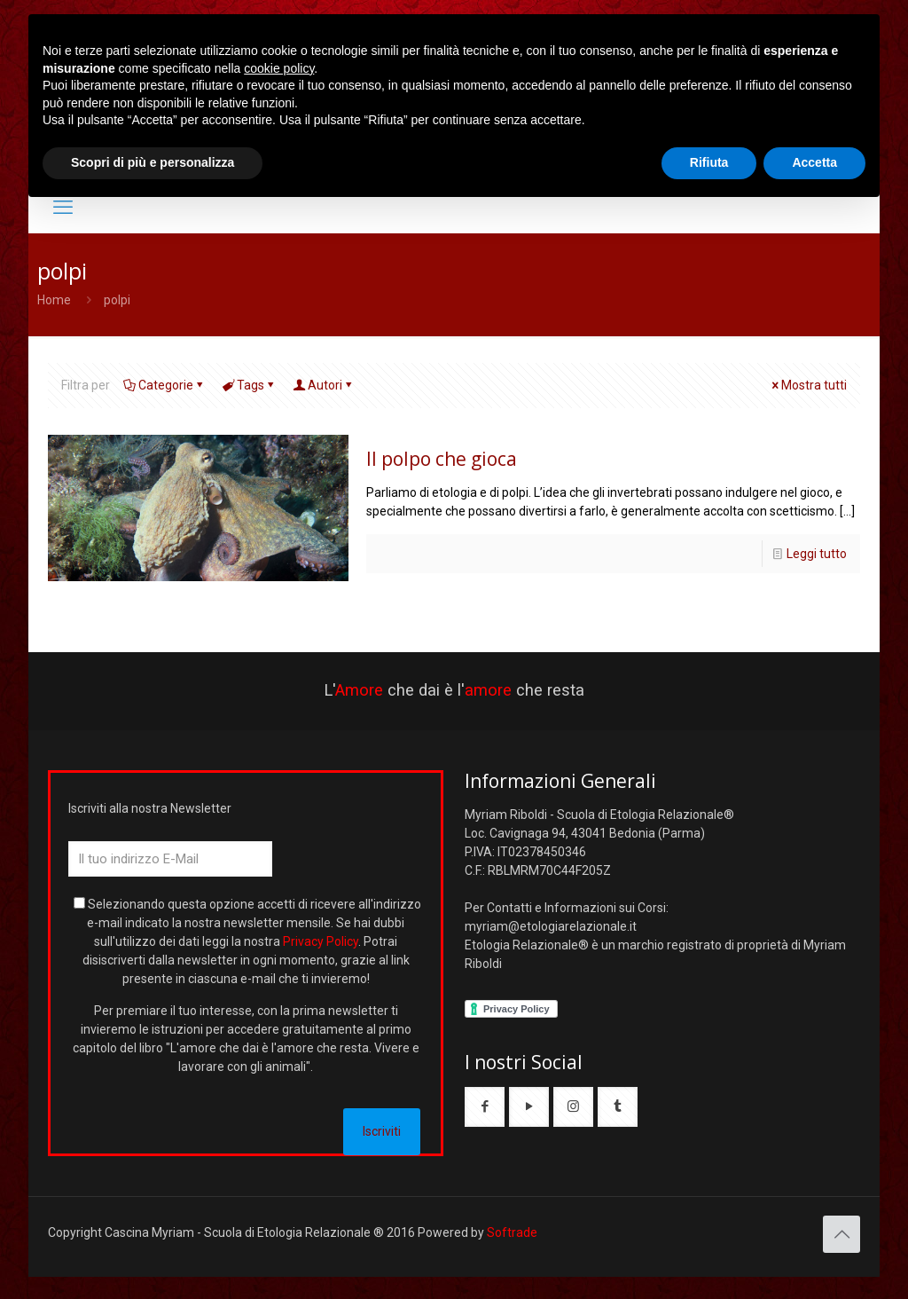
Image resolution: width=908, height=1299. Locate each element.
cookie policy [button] (279, 68)
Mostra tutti (808, 385)
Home (54, 300)
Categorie (164, 385)
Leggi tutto (817, 554)
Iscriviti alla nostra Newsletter (149, 808)
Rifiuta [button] (709, 162)
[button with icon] (485, 1107)
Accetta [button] (814, 162)
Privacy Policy (320, 941)
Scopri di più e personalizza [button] (152, 162)
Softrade (512, 1232)
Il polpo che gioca (441, 458)
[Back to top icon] (841, 1234)
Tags (249, 385)
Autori (324, 385)
